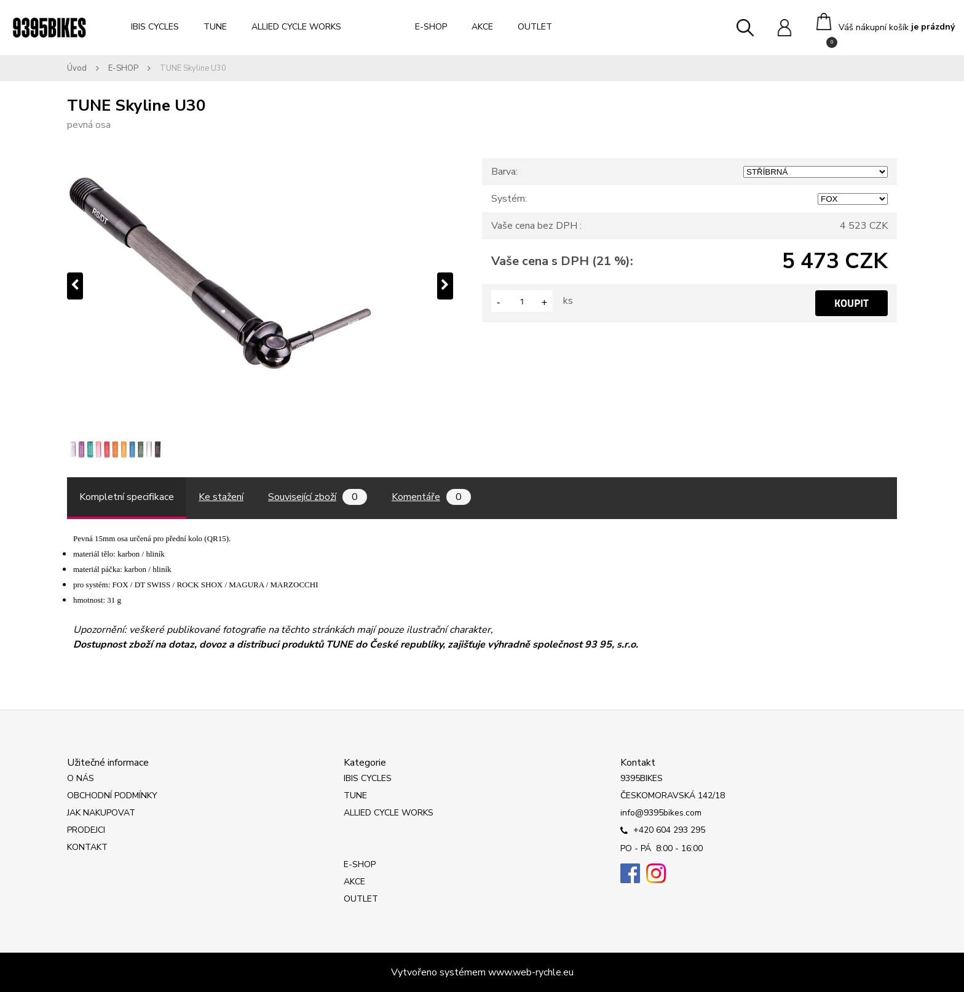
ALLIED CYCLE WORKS (296, 27)
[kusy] (522, 301)
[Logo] (49, 27)
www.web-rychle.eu (531, 972)
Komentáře (431, 497)
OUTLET (535, 27)
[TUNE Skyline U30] (260, 286)
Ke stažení (221, 497)
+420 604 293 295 (662, 831)
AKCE (482, 27)
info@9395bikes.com (660, 813)
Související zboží (317, 497)
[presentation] (75, 286)
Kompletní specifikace (126, 497)
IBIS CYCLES (155, 27)
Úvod (77, 68)
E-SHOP (431, 27)
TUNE (215, 27)
